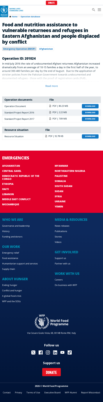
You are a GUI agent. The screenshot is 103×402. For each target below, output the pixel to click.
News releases (62, 225)
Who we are (12, 219)
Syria (58, 196)
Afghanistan (46, 48)
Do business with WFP (66, 285)
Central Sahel (11, 171)
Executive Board (52, 392)
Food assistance (10, 258)
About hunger (15, 279)
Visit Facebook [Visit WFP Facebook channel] (41, 352)
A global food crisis (11, 295)
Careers (59, 279)
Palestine (61, 176)
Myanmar (61, 165)
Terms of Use (33, 392)
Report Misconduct (90, 392)
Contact (7, 392)
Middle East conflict (16, 199)
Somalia (60, 181)
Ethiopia (7, 184)
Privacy (18, 392)
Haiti (5, 189)
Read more (51, 86)
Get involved (66, 252)
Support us (60, 258)
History (6, 231)
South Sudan (63, 186)
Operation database (30, 16)
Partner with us (62, 263)
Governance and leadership (16, 225)
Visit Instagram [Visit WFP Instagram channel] (48, 352)
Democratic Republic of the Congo (20, 177)
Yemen (59, 206)
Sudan (59, 191)
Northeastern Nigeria (70, 171)
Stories (58, 236)
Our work (11, 246)
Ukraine (60, 201)
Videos (58, 242)
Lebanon (8, 194)
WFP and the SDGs (11, 301)
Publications (61, 231)
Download (90, 106)
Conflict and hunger (12, 290)
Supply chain (8, 269)
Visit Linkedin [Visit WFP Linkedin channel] (55, 352)
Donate (51, 3)
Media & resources (71, 219)
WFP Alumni (71, 392)
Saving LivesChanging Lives (16, 10)
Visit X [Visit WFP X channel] (33, 352)
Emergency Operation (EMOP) (19, 48)
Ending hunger (9, 285)
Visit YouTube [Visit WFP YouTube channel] (62, 352)
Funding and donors (12, 236)
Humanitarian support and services (20, 263)
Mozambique (10, 204)
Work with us (67, 273)
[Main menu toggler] (99, 10)
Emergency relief (10, 252)
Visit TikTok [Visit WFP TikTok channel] (70, 352)
